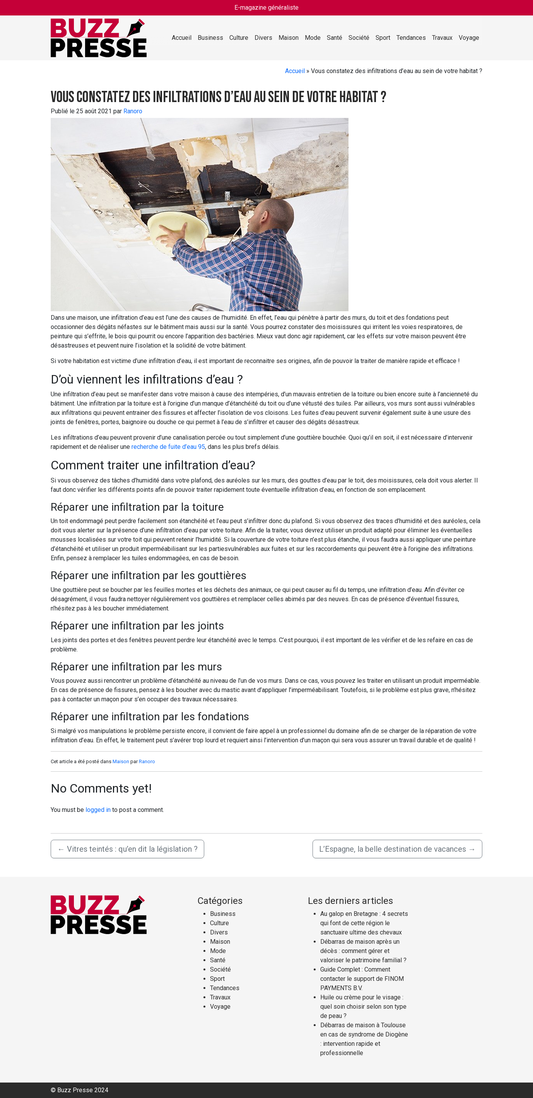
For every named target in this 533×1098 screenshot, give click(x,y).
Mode (313, 37)
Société (358, 37)
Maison (288, 37)
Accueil (181, 37)
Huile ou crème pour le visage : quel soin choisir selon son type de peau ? (363, 1007)
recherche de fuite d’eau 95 (168, 446)
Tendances (411, 37)
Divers (263, 37)
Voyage (469, 37)
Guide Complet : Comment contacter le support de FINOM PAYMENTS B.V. (362, 979)
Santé (334, 37)
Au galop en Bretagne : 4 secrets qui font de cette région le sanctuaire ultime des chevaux (364, 923)
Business (210, 37)
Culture (238, 37)
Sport (383, 37)
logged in (98, 809)
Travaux (442, 37)
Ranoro (132, 111)
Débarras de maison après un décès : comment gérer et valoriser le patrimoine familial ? (363, 951)
